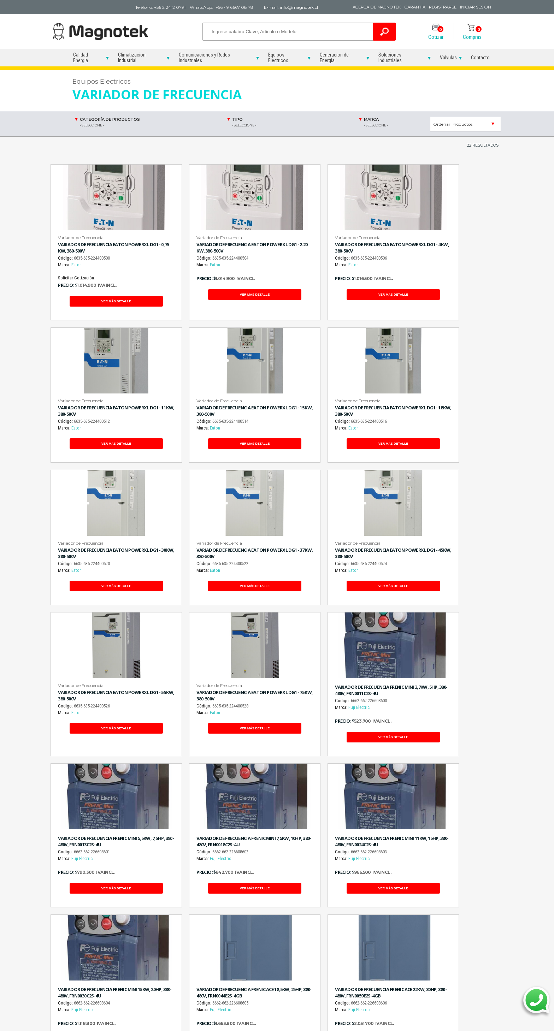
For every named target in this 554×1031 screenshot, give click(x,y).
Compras (472, 33)
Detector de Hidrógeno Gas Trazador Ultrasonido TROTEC (269, 937)
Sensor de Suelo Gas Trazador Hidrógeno (267, 970)
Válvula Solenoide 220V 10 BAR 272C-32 (465, 956)
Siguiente (303, 816)
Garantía (405, 7)
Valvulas (448, 57)
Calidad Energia (80, 57)
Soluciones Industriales (390, 57)
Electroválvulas (458, 915)
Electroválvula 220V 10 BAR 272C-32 (465, 941)
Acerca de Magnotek (361, 7)
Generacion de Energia (334, 57)
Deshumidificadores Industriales (332, 918)
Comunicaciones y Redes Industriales (204, 57)
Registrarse (437, 7)
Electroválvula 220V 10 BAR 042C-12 (465, 927)
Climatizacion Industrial (132, 57)
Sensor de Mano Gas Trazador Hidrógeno (267, 955)
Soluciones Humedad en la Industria (334, 948)
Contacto (480, 57)
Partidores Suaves (198, 915)
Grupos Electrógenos (399, 915)
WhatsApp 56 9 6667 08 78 (283, 857)
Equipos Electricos (278, 57)
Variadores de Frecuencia (194, 935)
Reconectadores (197, 923)
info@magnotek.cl (95, 943)
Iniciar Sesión (474, 7)
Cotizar (435, 33)
